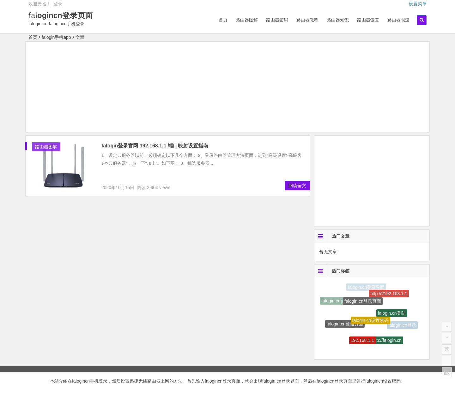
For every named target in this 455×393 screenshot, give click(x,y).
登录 (57, 3)
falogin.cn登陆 (392, 315)
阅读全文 (297, 185)
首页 (223, 19)
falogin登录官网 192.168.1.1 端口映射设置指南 (154, 145)
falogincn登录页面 (60, 15)
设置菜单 (418, 3)
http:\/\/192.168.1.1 (388, 294)
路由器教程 (307, 19)
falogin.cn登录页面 (362, 303)
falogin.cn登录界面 (366, 287)
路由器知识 (338, 19)
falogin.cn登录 (402, 325)
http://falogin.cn (387, 341)
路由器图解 (247, 19)
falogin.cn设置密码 (370, 322)
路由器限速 (398, 19)
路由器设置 (368, 19)
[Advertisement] (227, 88)
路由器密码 (277, 19)
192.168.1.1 (362, 341)
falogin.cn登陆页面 (345, 325)
